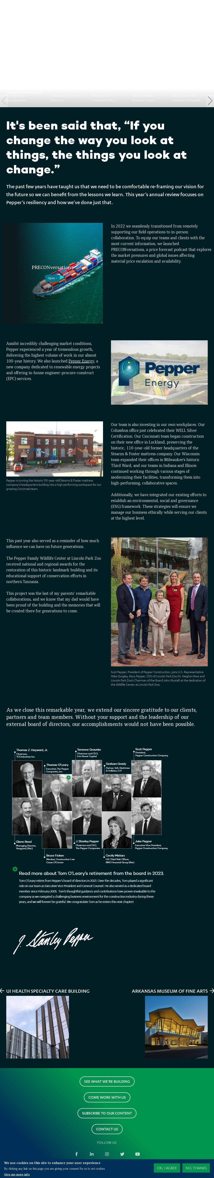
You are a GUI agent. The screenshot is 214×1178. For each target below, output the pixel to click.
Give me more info (17, 1174)
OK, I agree (167, 1167)
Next (210, 100)
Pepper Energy (81, 360)
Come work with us (107, 1097)
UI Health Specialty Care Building (47, 991)
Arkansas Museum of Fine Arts (66, 97)
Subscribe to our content (107, 1113)
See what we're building (107, 1081)
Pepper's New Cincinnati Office (103, 97)
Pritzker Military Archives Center (143, 97)
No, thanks (196, 1167)
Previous (4, 100)
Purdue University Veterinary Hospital (186, 97)
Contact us (107, 1129)
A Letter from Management (16, 97)
